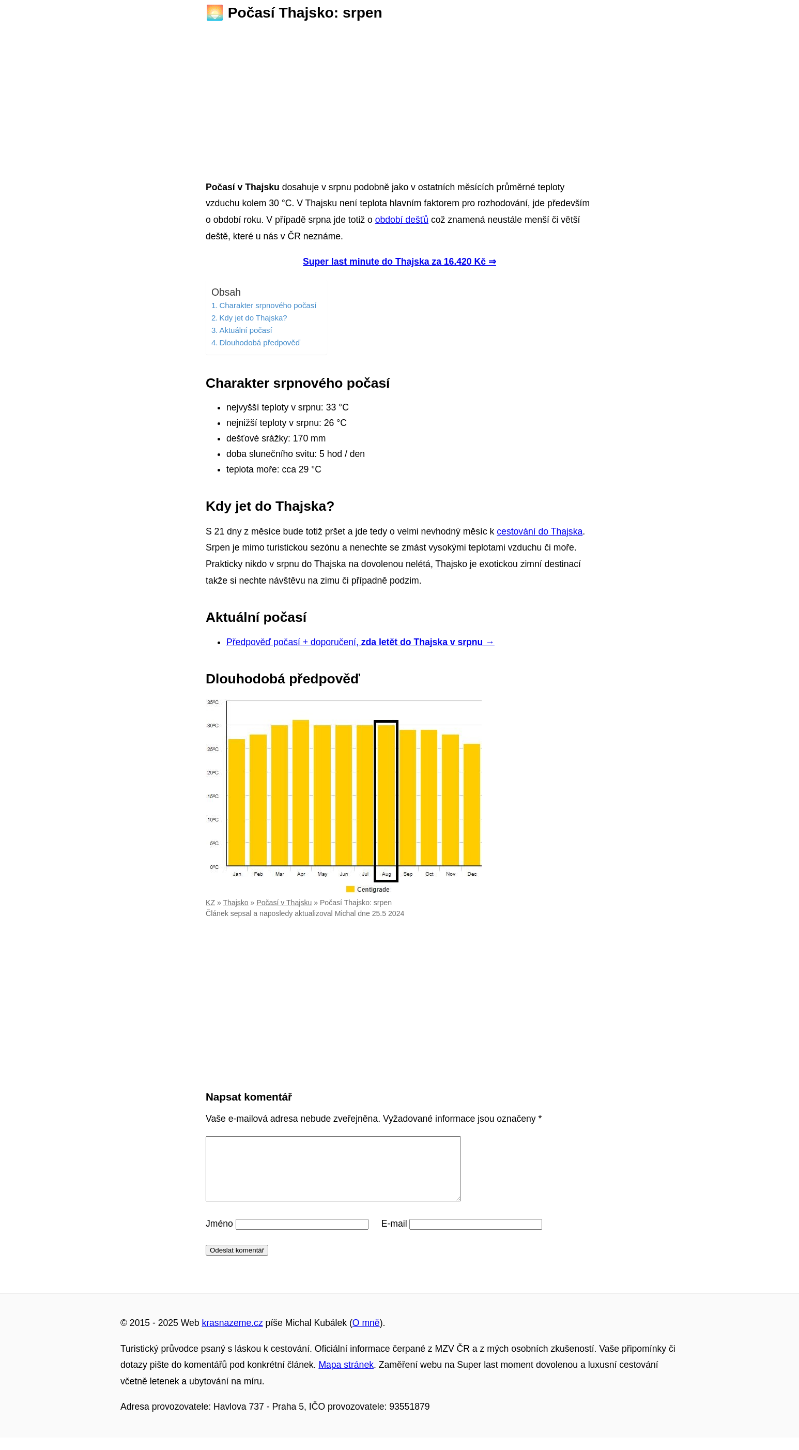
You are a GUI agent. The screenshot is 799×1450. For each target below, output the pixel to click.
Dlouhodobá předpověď (259, 342)
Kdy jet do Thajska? (253, 317)
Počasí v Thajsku (284, 902)
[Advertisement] (399, 97)
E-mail (394, 1236)
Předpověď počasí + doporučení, (360, 642)
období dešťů (401, 220)
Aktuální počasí (245, 330)
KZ (210, 902)
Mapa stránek (346, 1377)
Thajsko (235, 902)
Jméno (219, 1236)
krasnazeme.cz (232, 1335)
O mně (366, 1335)
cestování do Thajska (539, 531)
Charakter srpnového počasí (267, 305)
